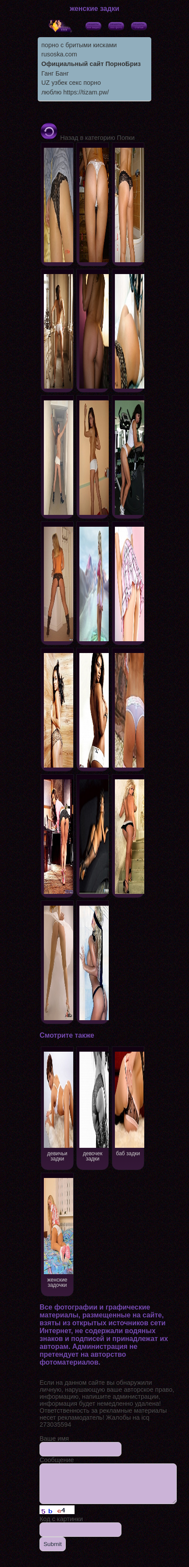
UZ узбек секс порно (71, 82)
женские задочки (59, 1232)
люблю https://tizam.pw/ (75, 92)
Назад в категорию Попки (87, 137)
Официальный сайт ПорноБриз (91, 63)
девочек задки (98, 1105)
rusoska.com (59, 54)
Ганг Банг (55, 73)
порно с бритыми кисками (79, 45)
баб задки (137, 1103)
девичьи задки (59, 1105)
